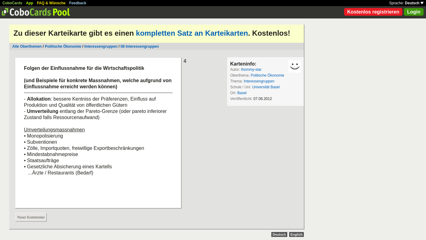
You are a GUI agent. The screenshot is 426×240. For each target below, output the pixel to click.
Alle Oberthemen (27, 46)
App (29, 3)
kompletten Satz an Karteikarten (192, 33)
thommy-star (251, 69)
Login (413, 11)
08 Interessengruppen (140, 46)
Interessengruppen (101, 46)
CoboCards (12, 3)
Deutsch (414, 3)
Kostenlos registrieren (373, 11)
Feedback (77, 3)
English (296, 234)
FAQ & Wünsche (51, 3)
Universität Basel (266, 87)
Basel (241, 93)
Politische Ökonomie (63, 46)
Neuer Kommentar (31, 217)
